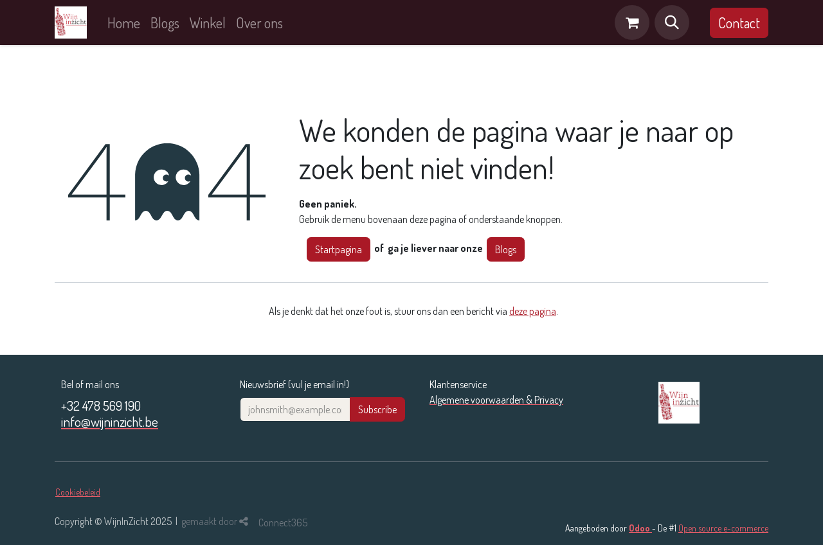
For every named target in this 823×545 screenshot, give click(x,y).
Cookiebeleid (77, 492)
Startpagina (338, 249)
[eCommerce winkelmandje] (632, 22)
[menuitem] (123, 23)
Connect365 (282, 522)
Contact (739, 22)
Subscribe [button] (377, 409)
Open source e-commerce (723, 528)
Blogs (505, 249)
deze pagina (532, 311)
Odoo (640, 528)
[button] (672, 22)
